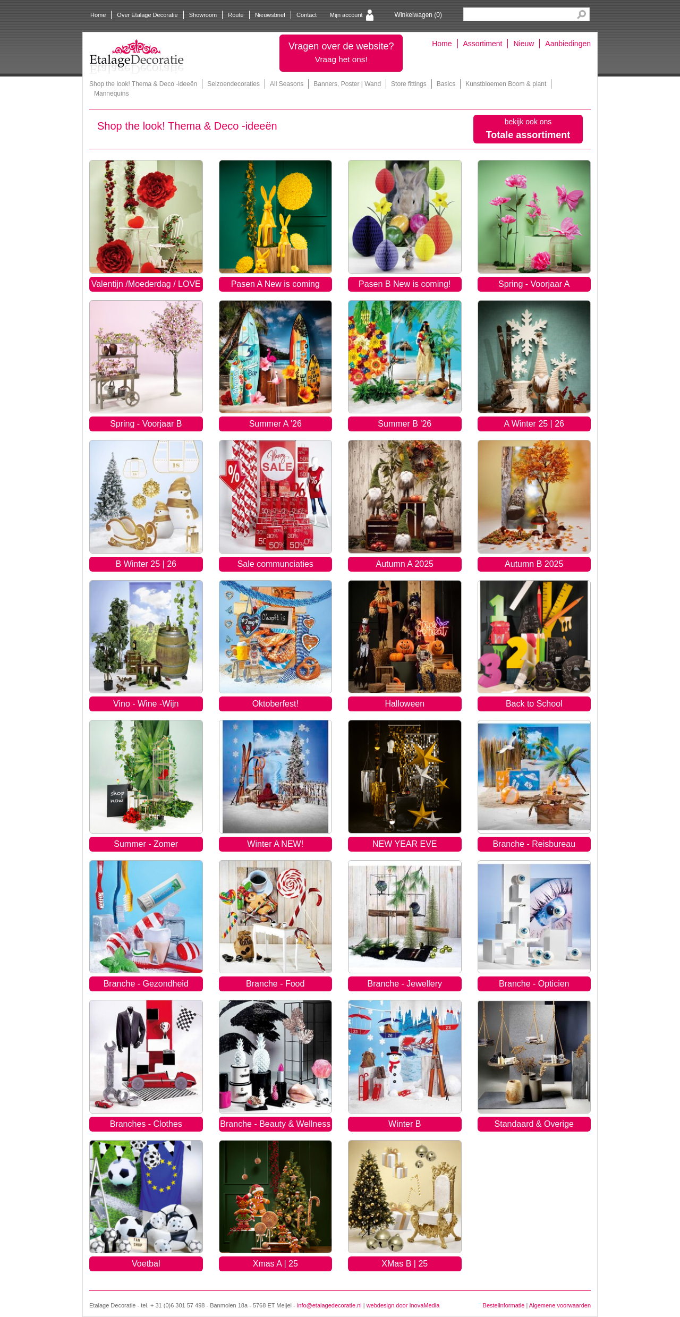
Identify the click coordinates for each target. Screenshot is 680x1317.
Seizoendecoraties (233, 84)
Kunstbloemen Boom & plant (505, 84)
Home (98, 15)
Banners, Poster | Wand (347, 84)
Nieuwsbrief (270, 15)
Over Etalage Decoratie (147, 15)
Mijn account (346, 15)
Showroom (203, 15)
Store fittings (409, 84)
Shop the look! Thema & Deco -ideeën (143, 84)
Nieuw (523, 43)
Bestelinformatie (504, 1305)
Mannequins (111, 93)
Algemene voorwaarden (560, 1305)
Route (235, 15)
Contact (306, 15)
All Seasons (286, 84)
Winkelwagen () (418, 15)
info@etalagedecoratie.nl (329, 1305)
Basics (446, 84)
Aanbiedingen (568, 43)
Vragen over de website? (341, 52)
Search (581, 14)
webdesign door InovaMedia (403, 1305)
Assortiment (483, 43)
